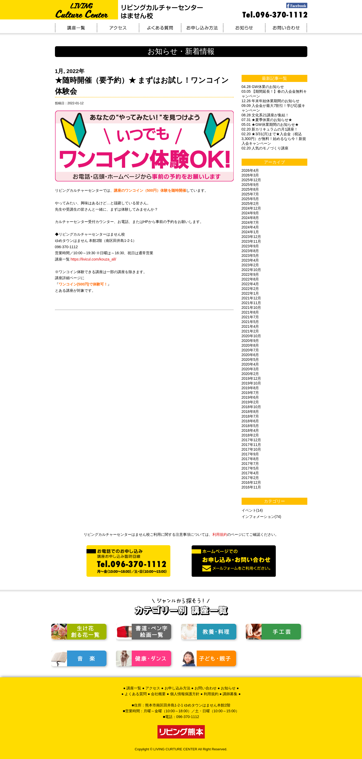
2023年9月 (250, 246)
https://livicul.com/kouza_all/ (93, 259)
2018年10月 (251, 407)
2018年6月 (250, 421)
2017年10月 (251, 449)
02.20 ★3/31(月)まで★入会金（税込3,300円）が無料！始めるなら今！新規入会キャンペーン (274, 138)
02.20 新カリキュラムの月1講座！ (270, 129)
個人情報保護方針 (185, 694)
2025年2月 (250, 203)
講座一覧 (133, 688)
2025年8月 (250, 189)
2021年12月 (251, 298)
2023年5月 (250, 255)
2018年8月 (250, 411)
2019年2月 (250, 402)
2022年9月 (250, 274)
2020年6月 (250, 355)
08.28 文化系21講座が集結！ (265, 115)
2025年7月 (250, 194)
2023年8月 (250, 251)
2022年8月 (250, 279)
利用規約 (219, 534)
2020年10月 (251, 336)
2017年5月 (250, 468)
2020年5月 (250, 359)
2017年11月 (251, 445)
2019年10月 (251, 383)
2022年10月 (251, 270)
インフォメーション (258, 516)
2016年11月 (251, 487)
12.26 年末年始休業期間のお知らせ (271, 101)
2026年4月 (250, 170)
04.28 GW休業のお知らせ (263, 87)
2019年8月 (250, 388)
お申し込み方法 (177, 688)
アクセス (152, 688)
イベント (249, 510)
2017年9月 (250, 454)
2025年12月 (251, 180)
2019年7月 (250, 393)
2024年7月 (250, 222)
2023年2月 (250, 265)
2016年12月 (251, 482)
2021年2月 (250, 331)
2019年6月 (250, 397)
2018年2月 (250, 435)
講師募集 (230, 694)
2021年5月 (250, 322)
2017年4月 (250, 473)
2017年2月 (250, 478)
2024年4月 (250, 227)
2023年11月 (251, 241)
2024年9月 (250, 213)
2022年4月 (250, 284)
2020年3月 (250, 369)
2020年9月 (250, 341)
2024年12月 (251, 208)
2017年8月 (250, 459)
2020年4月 (250, 364)
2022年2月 (250, 289)
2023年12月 (251, 237)
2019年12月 (251, 378)
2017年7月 (250, 463)
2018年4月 (250, 430)
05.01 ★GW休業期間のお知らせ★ (270, 124)
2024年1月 (250, 232)
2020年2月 (250, 374)
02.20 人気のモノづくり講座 (265, 148)
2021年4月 (250, 326)
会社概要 (158, 694)
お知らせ (228, 688)
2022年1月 (250, 293)
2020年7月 (250, 350)
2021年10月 (251, 307)
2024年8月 (250, 218)
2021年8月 (250, 312)
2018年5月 (250, 426)
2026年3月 (250, 175)
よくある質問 (136, 694)
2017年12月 (251, 440)
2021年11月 (251, 303)
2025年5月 (250, 199)
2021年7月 (250, 317)
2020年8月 (250, 345)
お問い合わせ (206, 688)
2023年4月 (250, 260)
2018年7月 (250, 416)
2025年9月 (250, 185)
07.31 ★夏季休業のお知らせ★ (267, 120)
